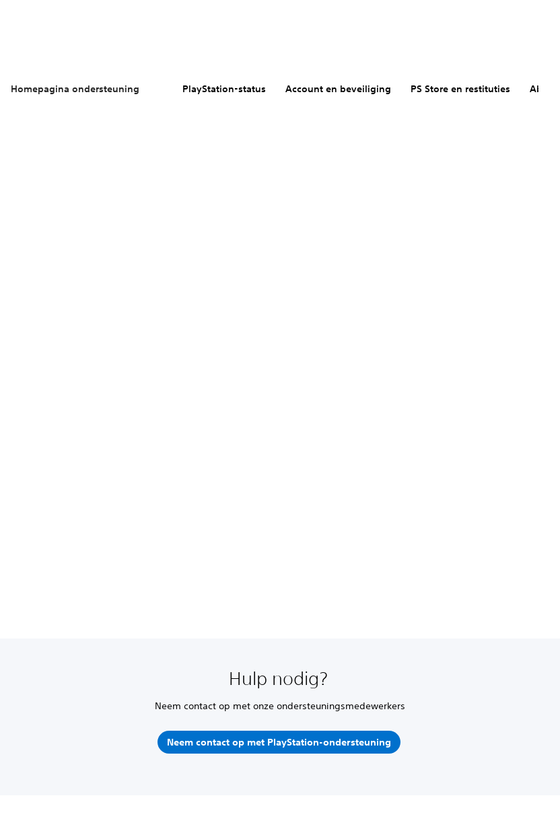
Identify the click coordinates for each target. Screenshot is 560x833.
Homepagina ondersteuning (75, 89)
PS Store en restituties (460, 89)
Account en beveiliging (338, 89)
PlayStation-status (224, 89)
